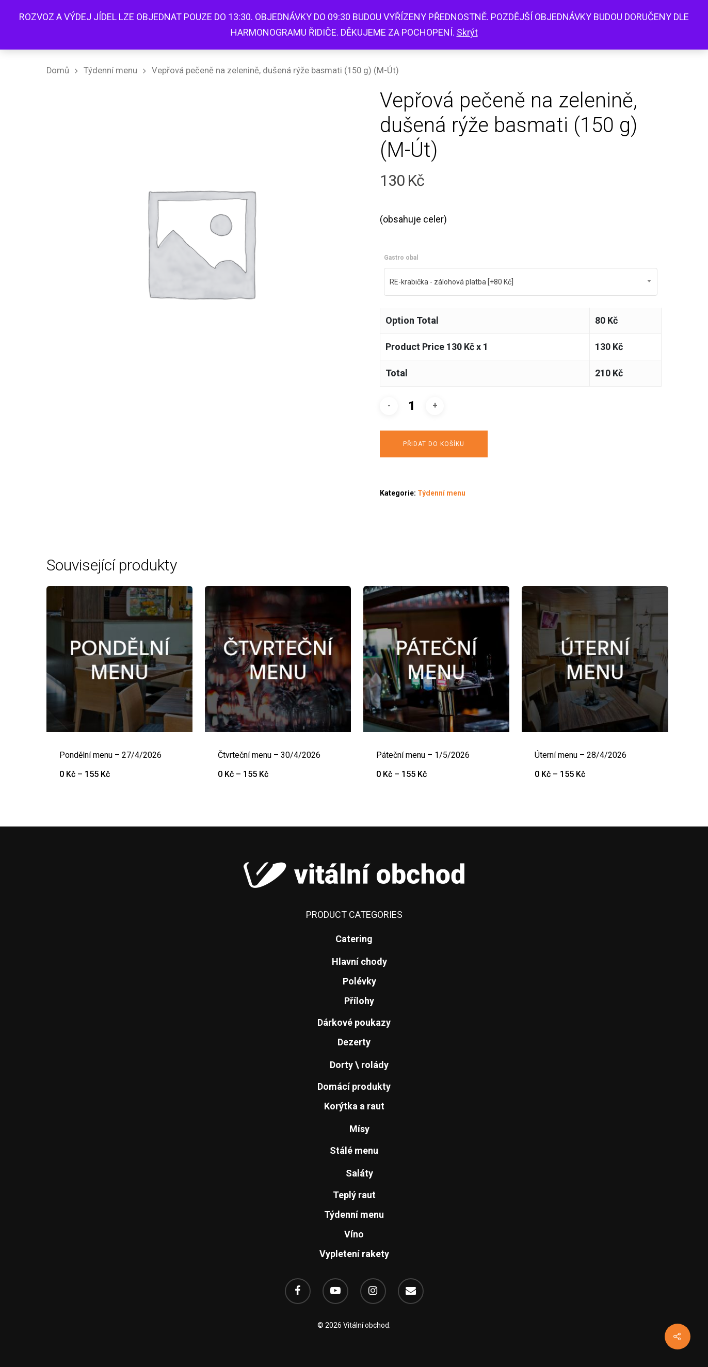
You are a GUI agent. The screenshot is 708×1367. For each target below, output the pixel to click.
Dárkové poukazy (354, 1022)
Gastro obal (401, 257)
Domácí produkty (354, 1086)
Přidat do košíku (433, 444)
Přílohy (359, 1000)
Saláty (359, 1173)
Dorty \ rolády (359, 1064)
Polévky (359, 981)
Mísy (359, 1128)
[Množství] (412, 406)
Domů (57, 70)
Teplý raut (354, 1194)
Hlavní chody (359, 961)
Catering (354, 938)
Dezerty (354, 1042)
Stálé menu (354, 1150)
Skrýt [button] (467, 32)
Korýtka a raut (354, 1106)
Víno (354, 1234)
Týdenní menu (110, 70)
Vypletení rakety (354, 1253)
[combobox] (520, 282)
